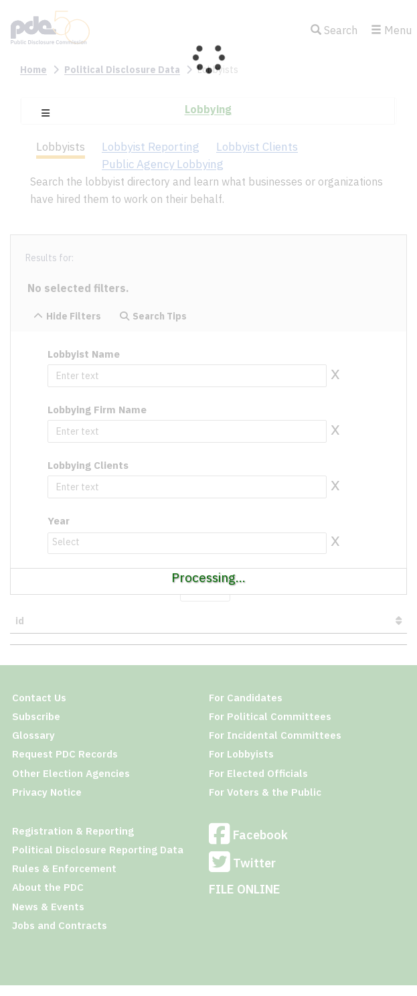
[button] (45, 113)
